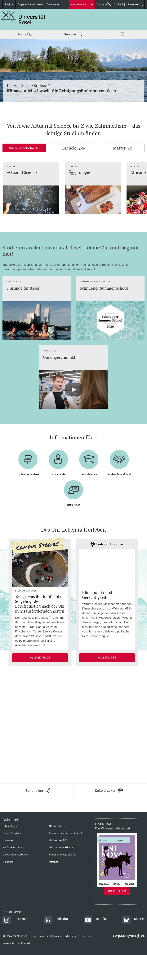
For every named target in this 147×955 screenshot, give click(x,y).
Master (122, 148)
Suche (117, 6)
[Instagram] (15, 920)
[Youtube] (95, 920)
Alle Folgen (107, 657)
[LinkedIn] (56, 920)
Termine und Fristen (61, 847)
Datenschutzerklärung (63, 936)
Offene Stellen (57, 826)
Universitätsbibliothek (15, 854)
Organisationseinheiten (30, 4)
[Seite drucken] (109, 790)
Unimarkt (7, 840)
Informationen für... (81, 4)
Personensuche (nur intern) (65, 833)
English (9, 4)
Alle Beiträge (40, 657)
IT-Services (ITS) (59, 840)
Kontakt (25, 943)
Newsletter (9, 943)
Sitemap (86, 936)
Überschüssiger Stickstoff (73, 88)
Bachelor (73, 148)
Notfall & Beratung (13, 847)
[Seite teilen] (37, 790)
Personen (133, 6)
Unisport (7, 861)
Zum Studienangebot (24, 147)
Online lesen (117, 890)
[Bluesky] (133, 920)
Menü (122, 34)
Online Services (11, 833)
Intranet (53, 861)
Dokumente (53, 4)
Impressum (37, 936)
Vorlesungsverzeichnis (62, 854)
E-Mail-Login (10, 826)
